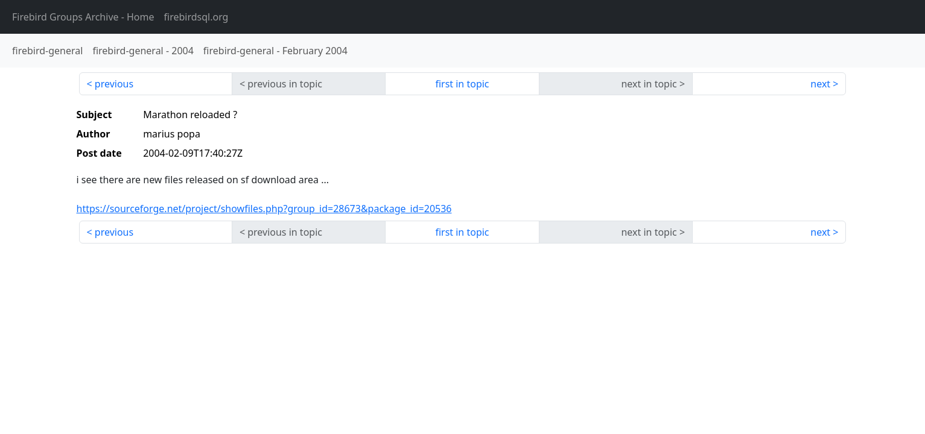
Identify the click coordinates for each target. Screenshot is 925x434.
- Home (83, 17)
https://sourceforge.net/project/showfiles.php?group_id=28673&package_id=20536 (264, 208)
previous (114, 83)
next (820, 83)
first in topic (462, 83)
